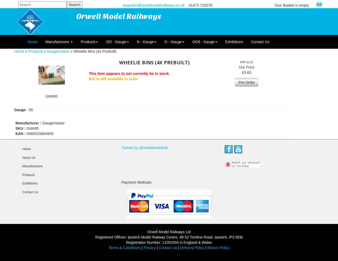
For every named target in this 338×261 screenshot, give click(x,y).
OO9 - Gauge (204, 42)
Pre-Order (246, 82)
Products (89, 42)
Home (33, 42)
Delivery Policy (192, 248)
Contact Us (260, 42)
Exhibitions (234, 42)
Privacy (150, 248)
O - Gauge (174, 42)
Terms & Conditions (125, 248)
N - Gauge (147, 42)
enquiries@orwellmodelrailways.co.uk (154, 5)
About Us (28, 158)
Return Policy (218, 248)
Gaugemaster (58, 51)
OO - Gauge (117, 42)
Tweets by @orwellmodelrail (144, 148)
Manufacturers (59, 42)
